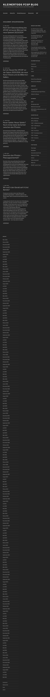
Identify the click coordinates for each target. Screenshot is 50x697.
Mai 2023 (5, 315)
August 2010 (5, 669)
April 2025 (5, 264)
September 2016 (6, 498)
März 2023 (5, 320)
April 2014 (5, 564)
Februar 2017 (5, 489)
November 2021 (6, 359)
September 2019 (6, 423)
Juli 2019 (4, 427)
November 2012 (6, 603)
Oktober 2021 (6, 361)
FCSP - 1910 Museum (35, 125)
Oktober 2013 (6, 577)
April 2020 (5, 405)
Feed (32, 68)
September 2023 (6, 305)
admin (32, 71)
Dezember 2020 (6, 386)
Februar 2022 (5, 352)
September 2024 (6, 281)
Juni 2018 (5, 452)
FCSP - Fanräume (34, 137)
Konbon (32, 157)
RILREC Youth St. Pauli (36, 165)
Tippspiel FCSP (34, 89)
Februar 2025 (5, 269)
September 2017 (6, 474)
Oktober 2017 (6, 471)
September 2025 (6, 252)
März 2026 (5, 239)
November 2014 (6, 550)
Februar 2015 (5, 542)
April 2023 (5, 317)
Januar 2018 (5, 464)
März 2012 (5, 623)
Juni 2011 (5, 645)
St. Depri (33, 140)
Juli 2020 (5, 398)
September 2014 (6, 555)
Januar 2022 (5, 354)
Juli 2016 (4, 503)
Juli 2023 (5, 310)
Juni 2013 (5, 586)
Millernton (33, 162)
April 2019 (5, 432)
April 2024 (5, 293)
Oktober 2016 (6, 496)
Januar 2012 (5, 628)
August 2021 (5, 366)
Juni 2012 (5, 616)
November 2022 (6, 330)
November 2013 (6, 574)
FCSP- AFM (33, 128)
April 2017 (5, 484)
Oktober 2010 (6, 664)
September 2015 (6, 525)
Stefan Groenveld (34, 160)
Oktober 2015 (6, 523)
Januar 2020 (5, 413)
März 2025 (5, 266)
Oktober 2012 (6, 606)
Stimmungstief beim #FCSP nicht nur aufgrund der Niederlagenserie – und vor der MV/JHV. (39, 54)
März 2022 (5, 349)
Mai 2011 (5, 647)
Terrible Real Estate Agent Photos (38, 91)
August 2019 (5, 425)
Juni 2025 (5, 259)
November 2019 (6, 418)
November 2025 (6, 247)
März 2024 (5, 296)
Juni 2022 (5, 342)
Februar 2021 (5, 381)
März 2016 (5, 513)
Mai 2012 (5, 618)
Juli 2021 (4, 369)
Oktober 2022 (6, 332)
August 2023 (5, 308)
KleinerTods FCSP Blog (20, 4)
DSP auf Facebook (35, 118)
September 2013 (6, 579)
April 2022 (5, 347)
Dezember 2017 (6, 467)
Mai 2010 (5, 677)
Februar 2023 (5, 322)
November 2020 (6, 388)
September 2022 (6, 335)
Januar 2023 (5, 325)
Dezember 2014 (6, 547)
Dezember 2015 (6, 518)
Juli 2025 (5, 256)
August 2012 (5, 611)
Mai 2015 (5, 535)
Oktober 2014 (6, 552)
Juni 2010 (5, 674)
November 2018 (6, 442)
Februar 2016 (5, 515)
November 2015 (6, 520)
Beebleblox (33, 150)
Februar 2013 (5, 596)
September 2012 (6, 608)
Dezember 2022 (6, 327)
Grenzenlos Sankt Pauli (36, 152)
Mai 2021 (5, 374)
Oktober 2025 (6, 249)
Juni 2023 (5, 313)
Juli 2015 (4, 530)
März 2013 (5, 594)
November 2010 (6, 662)
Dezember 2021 (6, 357)
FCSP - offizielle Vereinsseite (37, 123)
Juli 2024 (5, 286)
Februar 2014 (5, 569)
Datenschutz (31, 13)
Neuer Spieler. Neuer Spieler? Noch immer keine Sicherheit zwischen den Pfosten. (14, 124)
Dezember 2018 (6, 440)
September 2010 (6, 667)
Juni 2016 (5, 506)
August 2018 (5, 449)
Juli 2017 (4, 479)
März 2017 (5, 486)
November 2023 (6, 300)
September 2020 (6, 393)
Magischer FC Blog (35, 155)
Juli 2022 (4, 339)
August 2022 (5, 337)
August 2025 (5, 254)
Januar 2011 (5, 657)
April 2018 (5, 457)
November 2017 (6, 469)
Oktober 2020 (6, 391)
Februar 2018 (5, 462)
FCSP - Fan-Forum (35, 130)
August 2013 (5, 581)
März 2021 (5, 379)
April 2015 (5, 537)
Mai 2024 (5, 291)
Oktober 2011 (5, 635)
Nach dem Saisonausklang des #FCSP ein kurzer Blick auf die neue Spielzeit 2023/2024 (15, 30)
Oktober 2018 (6, 445)
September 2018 (6, 447)
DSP (37, 13)
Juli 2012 (4, 613)
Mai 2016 (5, 508)
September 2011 (6, 638)
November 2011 (6, 633)
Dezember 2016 (6, 491)
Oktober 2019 (6, 420)
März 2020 (5, 408)
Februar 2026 (5, 242)
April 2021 (5, 376)
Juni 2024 (5, 288)
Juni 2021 (5, 371)
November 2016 (6, 493)
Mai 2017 (5, 481)
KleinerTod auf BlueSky (36, 81)
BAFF (32, 101)
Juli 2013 (4, 584)
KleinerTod (12, 13)
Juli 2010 (5, 672)
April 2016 (5, 511)
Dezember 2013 (6, 572)
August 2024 (5, 283)
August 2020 (5, 396)
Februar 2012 (5, 625)
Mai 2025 (5, 261)
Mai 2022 (5, 344)
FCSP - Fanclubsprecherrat (36, 133)
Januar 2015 (5, 545)
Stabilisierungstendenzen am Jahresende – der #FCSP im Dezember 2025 (37, 42)
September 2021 (6, 364)
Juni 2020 (5, 401)
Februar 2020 (5, 410)
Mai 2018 (5, 454)
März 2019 (5, 435)
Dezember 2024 (6, 273)
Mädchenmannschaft (35, 106)
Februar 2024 (5, 298)
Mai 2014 (5, 562)
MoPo (24, 138)
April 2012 (5, 621)
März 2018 (5, 459)
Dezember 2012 (6, 601)
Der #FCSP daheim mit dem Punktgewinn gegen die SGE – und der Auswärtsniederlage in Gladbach (38, 30)
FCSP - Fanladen (34, 135)
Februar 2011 (5, 655)
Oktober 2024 (6, 278)
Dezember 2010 (6, 660)
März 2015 (5, 540)
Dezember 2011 (6, 630)
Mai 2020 (5, 403)
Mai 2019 (5, 430)
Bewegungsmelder (35, 104)
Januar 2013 (5, 598)
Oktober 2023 (6, 303)
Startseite (5, 13)
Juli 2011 (4, 642)
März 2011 (5, 652)
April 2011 (5, 650)
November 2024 (6, 276)
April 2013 (5, 591)
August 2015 (5, 528)
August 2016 (5, 501)
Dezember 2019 (6, 415)
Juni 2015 (5, 533)
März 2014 (5, 567)
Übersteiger (33, 148)
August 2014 (5, 557)
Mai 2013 (5, 589)
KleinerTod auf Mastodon (36, 79)
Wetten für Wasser (35, 94)
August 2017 (5, 476)
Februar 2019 (5, 437)
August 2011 (5, 640)
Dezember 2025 (6, 244)
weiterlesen (6, 61)
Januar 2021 (5, 383)
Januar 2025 (5, 271)
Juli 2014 (4, 559)
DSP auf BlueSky (34, 120)
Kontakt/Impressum (21, 13)
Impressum (33, 64)
